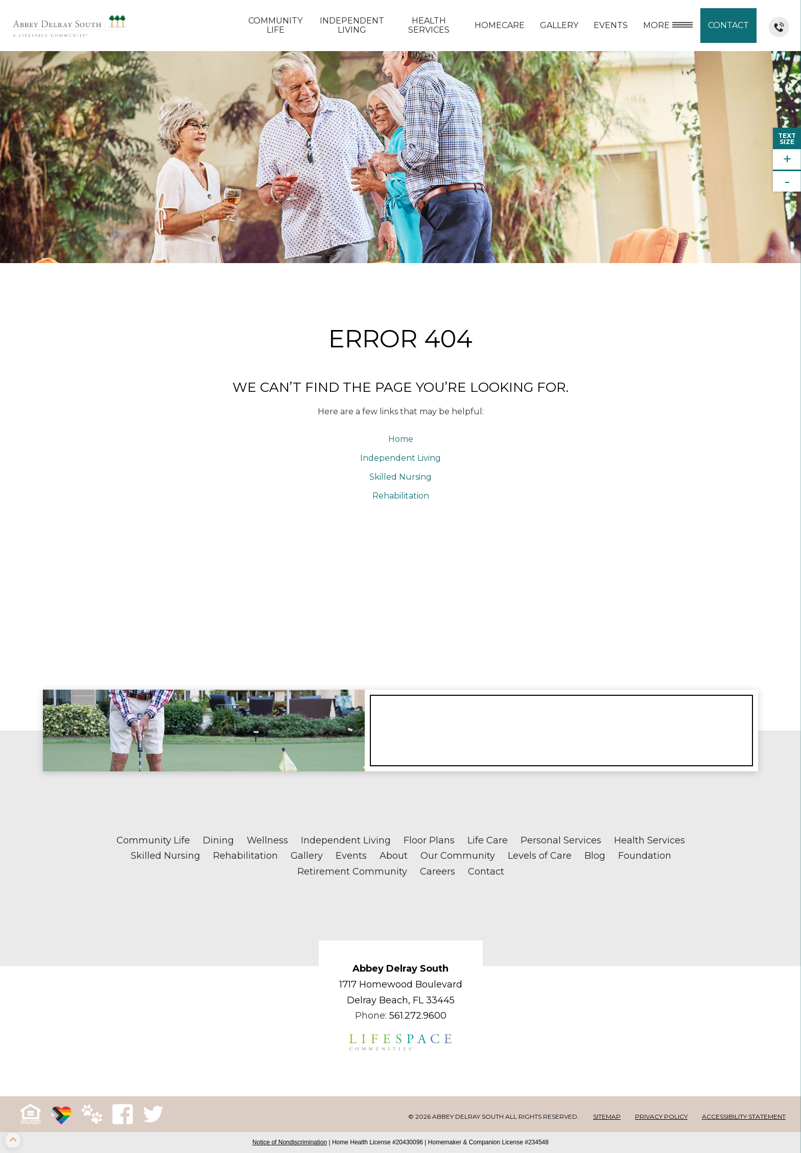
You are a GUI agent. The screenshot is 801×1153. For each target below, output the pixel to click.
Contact (728, 25)
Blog (594, 855)
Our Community (457, 855)
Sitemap (607, 1116)
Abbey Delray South (400, 968)
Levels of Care (540, 855)
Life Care (487, 840)
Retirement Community (352, 871)
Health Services (429, 25)
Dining (218, 840)
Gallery (559, 25)
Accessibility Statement (744, 1116)
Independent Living (352, 25)
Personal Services (561, 840)
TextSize (787, 139)
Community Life (275, 25)
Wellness (267, 840)
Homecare (500, 25)
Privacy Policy (661, 1116)
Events (611, 25)
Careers (437, 871)
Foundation (644, 855)
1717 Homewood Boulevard (400, 984)
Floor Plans (429, 840)
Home (400, 439)
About (394, 855)
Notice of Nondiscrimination (289, 1142)
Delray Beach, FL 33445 (401, 1000)
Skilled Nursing (400, 477)
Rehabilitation (400, 496)
